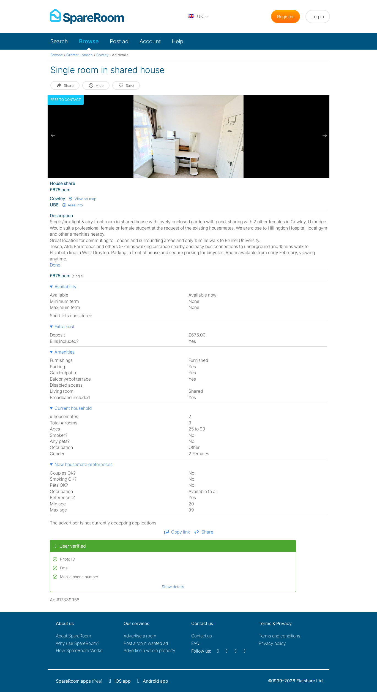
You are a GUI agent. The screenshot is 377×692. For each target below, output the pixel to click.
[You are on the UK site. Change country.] (199, 16)
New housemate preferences (83, 464)
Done (55, 265)
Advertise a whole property (149, 650)
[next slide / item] (323, 135)
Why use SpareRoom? (77, 643)
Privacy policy (272, 643)
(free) (79, 681)
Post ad (119, 41)
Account (150, 41)
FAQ (195, 643)
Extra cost (64, 326)
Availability (65, 286)
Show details (173, 586)
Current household (73, 408)
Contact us (201, 636)
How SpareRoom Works (79, 650)
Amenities (64, 352)
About (73, 636)
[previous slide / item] (53, 135)
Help (177, 41)
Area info (72, 205)
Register (285, 16)
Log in (318, 16)
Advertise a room (140, 636)
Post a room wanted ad (146, 643)
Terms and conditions (279, 636)
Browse (89, 41)
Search (59, 41)
